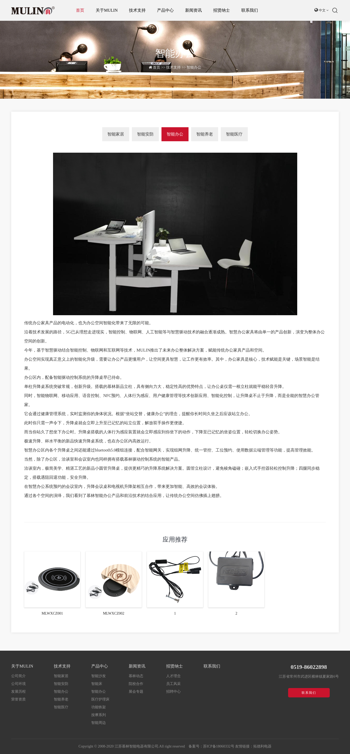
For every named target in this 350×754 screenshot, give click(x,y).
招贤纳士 (221, 10)
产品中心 (165, 10)
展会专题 (136, 692)
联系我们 (249, 10)
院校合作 (136, 684)
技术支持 (137, 10)
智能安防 (145, 134)
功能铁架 (98, 707)
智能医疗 (234, 134)
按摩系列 (98, 715)
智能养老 (204, 134)
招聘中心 (173, 692)
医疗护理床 (100, 699)
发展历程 (18, 692)
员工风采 (173, 684)
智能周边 (98, 723)
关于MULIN (107, 10)
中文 (321, 10)
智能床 (96, 684)
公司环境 (18, 684)
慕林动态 (136, 676)
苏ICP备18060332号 (218, 746)
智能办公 (194, 67)
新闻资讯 (193, 10)
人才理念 (173, 676)
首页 (80, 10)
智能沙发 (98, 676)
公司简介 (18, 676)
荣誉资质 (18, 699)
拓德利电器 (262, 746)
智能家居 (115, 134)
